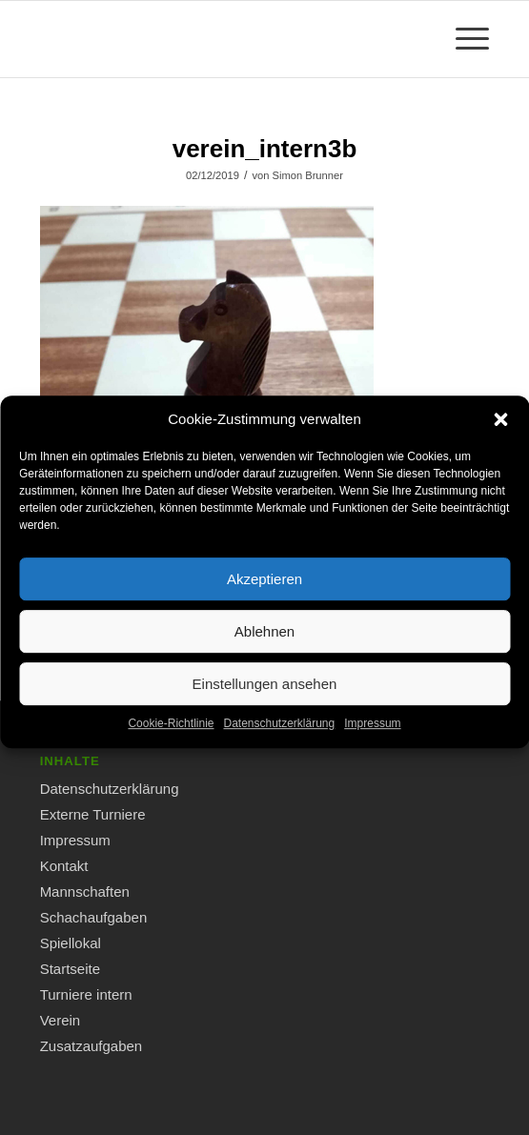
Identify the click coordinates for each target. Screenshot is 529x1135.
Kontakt (64, 866)
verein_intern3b (265, 148)
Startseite (70, 969)
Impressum (372, 733)
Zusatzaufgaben (91, 1046)
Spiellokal (70, 943)
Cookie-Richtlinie (171, 733)
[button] (500, 429)
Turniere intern (86, 994)
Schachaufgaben (94, 917)
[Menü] (463, 39)
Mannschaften (85, 891)
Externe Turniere (93, 814)
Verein (60, 1020)
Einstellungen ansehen (265, 694)
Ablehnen (264, 642)
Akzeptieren (264, 589)
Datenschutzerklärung (279, 733)
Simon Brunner (307, 175)
